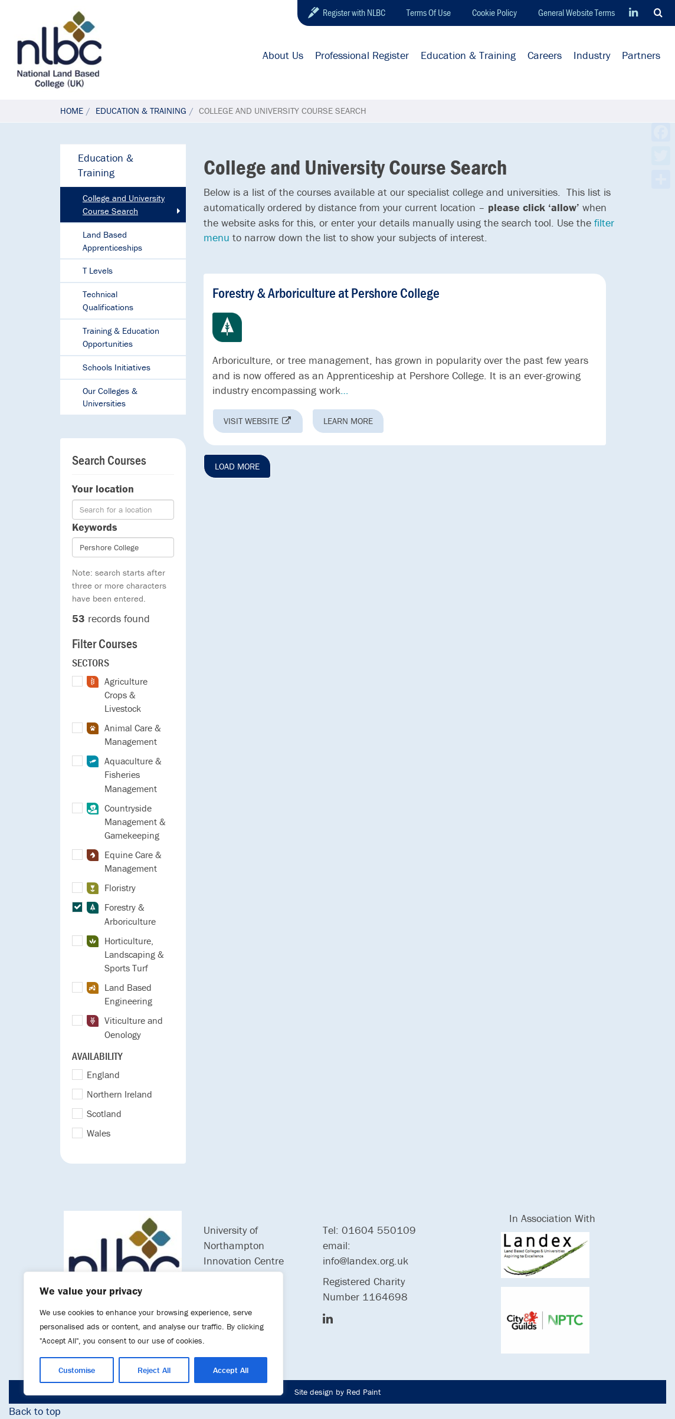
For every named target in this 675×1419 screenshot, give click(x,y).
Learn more (348, 420)
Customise (76, 1370)
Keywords (94, 527)
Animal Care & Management (124, 734)
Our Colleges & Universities (110, 397)
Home (71, 110)
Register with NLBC (354, 12)
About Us (283, 55)
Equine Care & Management (124, 861)
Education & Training (468, 55)
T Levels (98, 270)
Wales (98, 1133)
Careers (544, 55)
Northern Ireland (119, 1094)
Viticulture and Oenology (125, 1027)
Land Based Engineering (119, 994)
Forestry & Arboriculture (121, 914)
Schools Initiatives (116, 367)
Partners (641, 55)
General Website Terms (576, 12)
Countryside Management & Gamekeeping (126, 821)
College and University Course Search (124, 204)
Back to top (35, 1411)
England (103, 1074)
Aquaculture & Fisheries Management (124, 774)
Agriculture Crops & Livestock (117, 694)
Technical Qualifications (108, 300)
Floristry (111, 888)
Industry (592, 55)
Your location (103, 488)
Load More (237, 466)
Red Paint (363, 1392)
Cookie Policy (494, 12)
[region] (153, 1333)
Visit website (258, 420)
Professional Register (362, 55)
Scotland (104, 1113)
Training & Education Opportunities (121, 337)
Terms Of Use (429, 12)
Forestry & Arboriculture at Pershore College (326, 292)
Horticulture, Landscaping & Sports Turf (125, 954)
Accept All (230, 1370)
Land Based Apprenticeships (112, 241)
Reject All (154, 1370)
